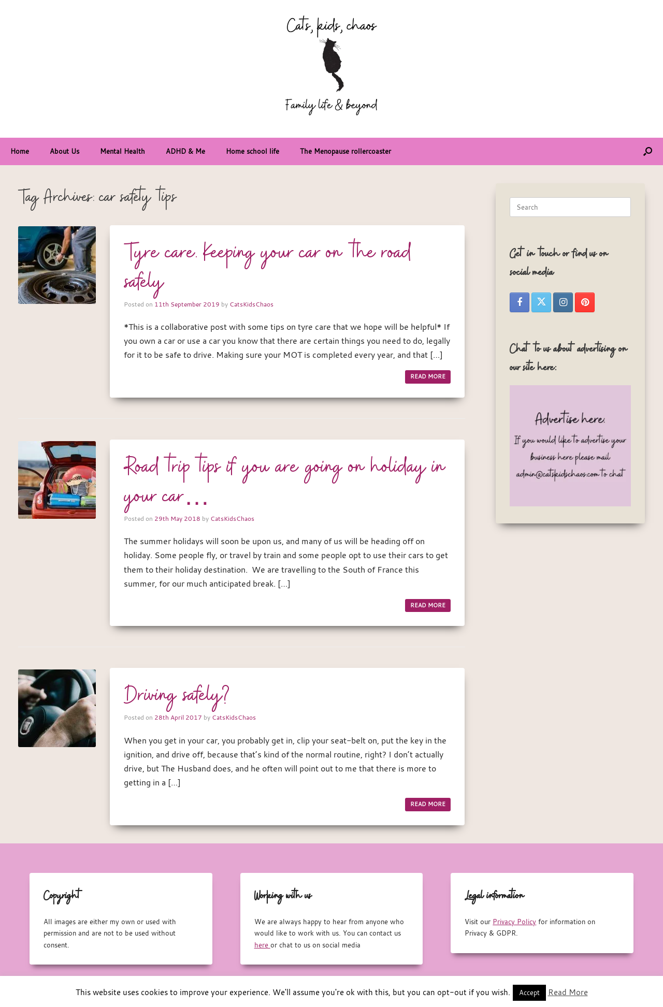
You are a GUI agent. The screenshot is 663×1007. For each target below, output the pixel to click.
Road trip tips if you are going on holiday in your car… (285, 482)
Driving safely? (177, 696)
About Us (64, 151)
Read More (568, 992)
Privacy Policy (514, 921)
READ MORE (427, 376)
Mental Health (122, 151)
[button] (647, 151)
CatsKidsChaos (251, 304)
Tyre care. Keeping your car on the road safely (267, 268)
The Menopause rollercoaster (345, 151)
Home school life (252, 151)
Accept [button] (529, 992)
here (262, 945)
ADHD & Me (185, 151)
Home (19, 151)
